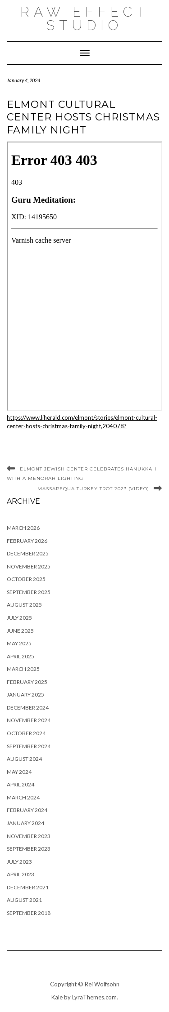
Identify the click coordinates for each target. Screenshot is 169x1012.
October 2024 (26, 733)
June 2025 (20, 630)
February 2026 (27, 540)
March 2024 (23, 797)
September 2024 (28, 746)
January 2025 (25, 694)
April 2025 (20, 656)
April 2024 (20, 784)
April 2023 (20, 874)
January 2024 (25, 823)
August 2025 (24, 604)
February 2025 (27, 682)
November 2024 (28, 720)
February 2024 (27, 810)
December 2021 (28, 887)
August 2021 (24, 900)
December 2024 (28, 707)
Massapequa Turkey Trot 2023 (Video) (93, 489)
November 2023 (28, 836)
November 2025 (28, 566)
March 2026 (23, 527)
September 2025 (28, 592)
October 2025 (26, 579)
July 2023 (19, 861)
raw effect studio (84, 18)
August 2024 (24, 758)
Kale (57, 997)
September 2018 (28, 913)
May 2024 (19, 771)
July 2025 (19, 617)
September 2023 (28, 848)
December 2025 (28, 553)
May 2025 (19, 643)
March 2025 (23, 669)
